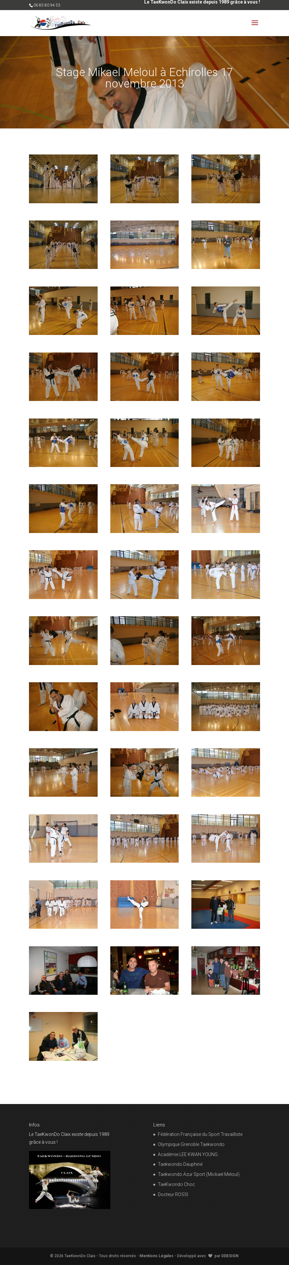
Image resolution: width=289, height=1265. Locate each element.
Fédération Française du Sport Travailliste (200, 1134)
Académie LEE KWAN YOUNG (188, 1154)
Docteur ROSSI (173, 1194)
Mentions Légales (156, 1256)
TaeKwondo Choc (176, 1184)
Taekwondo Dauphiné (180, 1164)
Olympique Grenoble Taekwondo (191, 1144)
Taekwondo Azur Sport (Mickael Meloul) (199, 1174)
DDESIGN (230, 1256)
